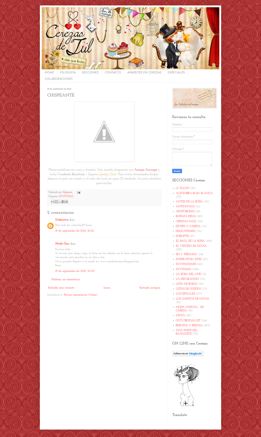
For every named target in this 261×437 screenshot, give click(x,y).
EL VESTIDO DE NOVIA (191, 246)
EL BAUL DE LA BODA (190, 241)
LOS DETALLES (185, 293)
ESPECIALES (176, 72)
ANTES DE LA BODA (189, 201)
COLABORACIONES (58, 79)
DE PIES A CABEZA (188, 226)
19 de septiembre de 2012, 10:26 (74, 230)
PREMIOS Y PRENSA (189, 325)
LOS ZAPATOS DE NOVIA (192, 298)
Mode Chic (62, 243)
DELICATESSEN (186, 231)
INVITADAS (66, 196)
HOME (49, 72)
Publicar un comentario (66, 279)
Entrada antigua (149, 287)
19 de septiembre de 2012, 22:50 (75, 271)
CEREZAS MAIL (186, 221)
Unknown (62, 219)
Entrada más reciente (61, 287)
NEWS (180, 315)
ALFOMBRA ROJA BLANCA (194, 193)
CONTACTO (113, 72)
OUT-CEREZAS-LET (188, 320)
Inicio (106, 287)
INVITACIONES (186, 264)
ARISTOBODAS (185, 211)
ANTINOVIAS (185, 206)
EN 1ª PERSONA (186, 254)
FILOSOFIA (68, 72)
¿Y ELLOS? (183, 188)
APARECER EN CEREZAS (144, 72)
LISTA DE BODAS (186, 284)
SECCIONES (90, 72)
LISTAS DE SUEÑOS (188, 288)
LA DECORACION (187, 279)
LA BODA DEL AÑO (189, 274)
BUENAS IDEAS (186, 216)
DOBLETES (182, 236)
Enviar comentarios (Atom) (81, 294)
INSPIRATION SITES (189, 259)
